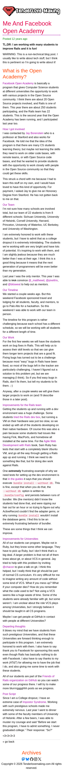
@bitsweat (14, 284)
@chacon (8, 567)
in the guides (15, 479)
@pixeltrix (52, 280)
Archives (31, 752)
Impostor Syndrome (34, 702)
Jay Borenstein (35, 133)
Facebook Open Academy (18, 83)
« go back (8, 741)
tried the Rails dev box (27, 417)
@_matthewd (37, 280)
